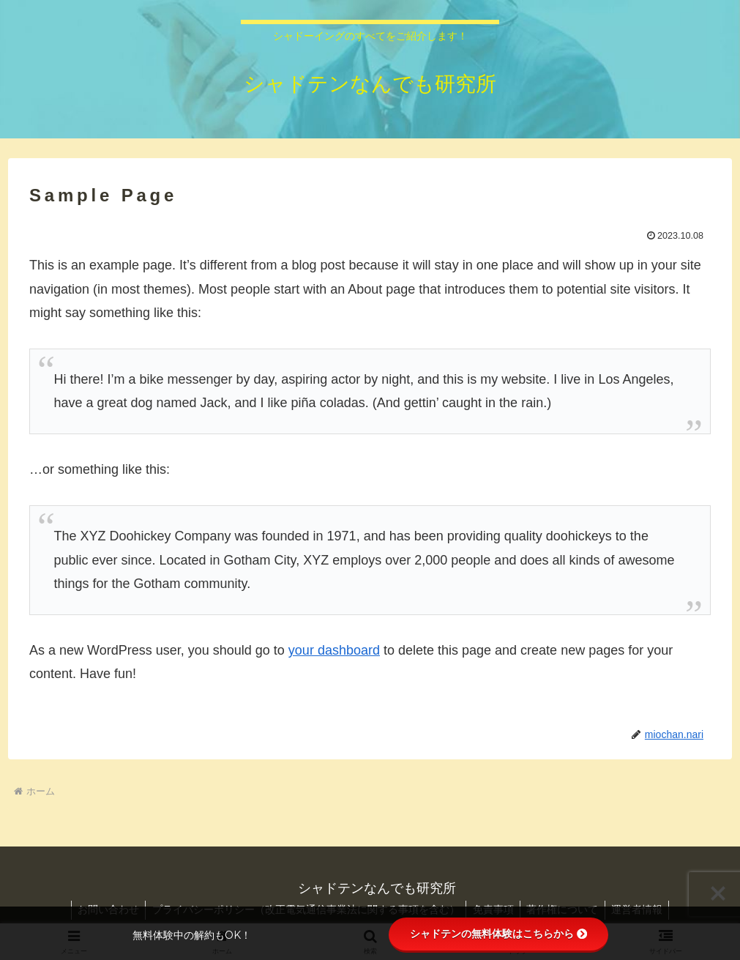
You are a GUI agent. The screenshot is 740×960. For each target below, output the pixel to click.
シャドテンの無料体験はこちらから (498, 933)
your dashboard (334, 650)
